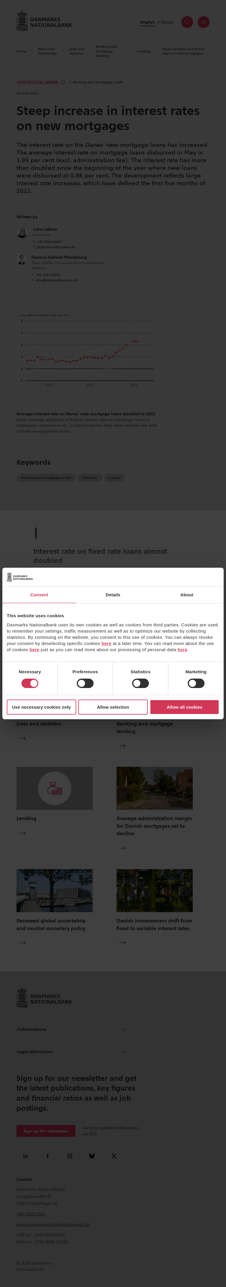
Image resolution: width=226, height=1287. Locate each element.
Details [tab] (113, 594)
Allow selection (113, 707)
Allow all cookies (184, 707)
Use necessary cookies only (41, 707)
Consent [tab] (39, 594)
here (107, 643)
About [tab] (186, 594)
